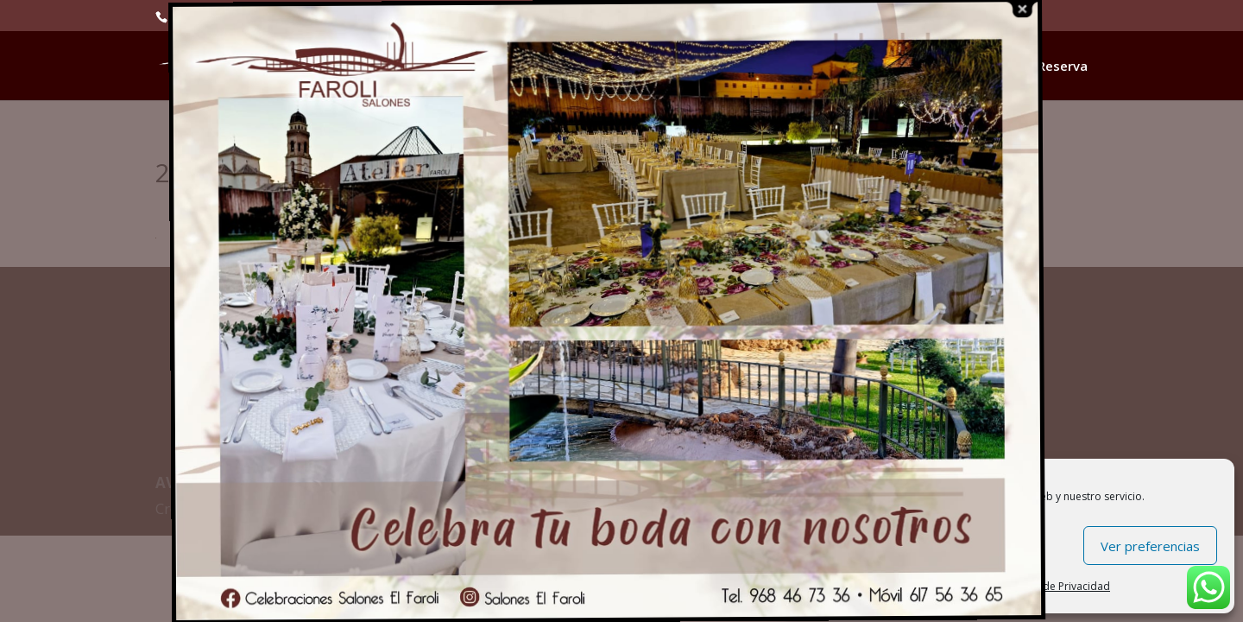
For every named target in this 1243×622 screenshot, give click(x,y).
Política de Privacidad (1057, 586)
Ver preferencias (1150, 546)
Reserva (1063, 67)
